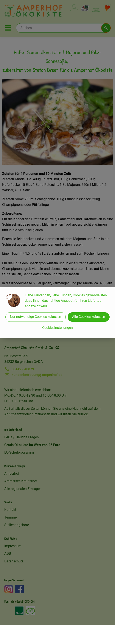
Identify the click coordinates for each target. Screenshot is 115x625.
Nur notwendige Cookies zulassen (35, 317)
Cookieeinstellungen (57, 328)
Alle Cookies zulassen (88, 317)
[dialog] (57, 312)
